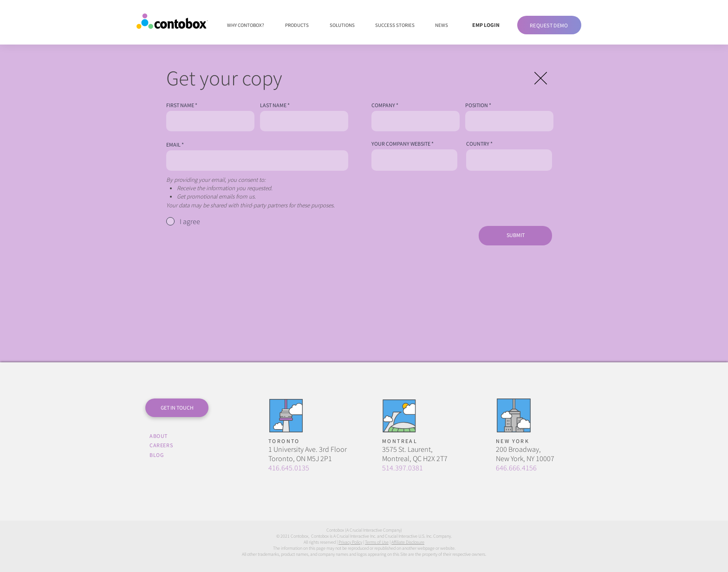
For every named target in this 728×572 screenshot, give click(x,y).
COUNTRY (477, 144)
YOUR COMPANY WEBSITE (400, 144)
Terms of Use (377, 542)
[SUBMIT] (515, 235)
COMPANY (383, 105)
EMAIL (173, 145)
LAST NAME (273, 105)
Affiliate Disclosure (407, 542)
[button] (549, 25)
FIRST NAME (180, 105)
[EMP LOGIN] (485, 25)
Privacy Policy (350, 542)
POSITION (476, 105)
